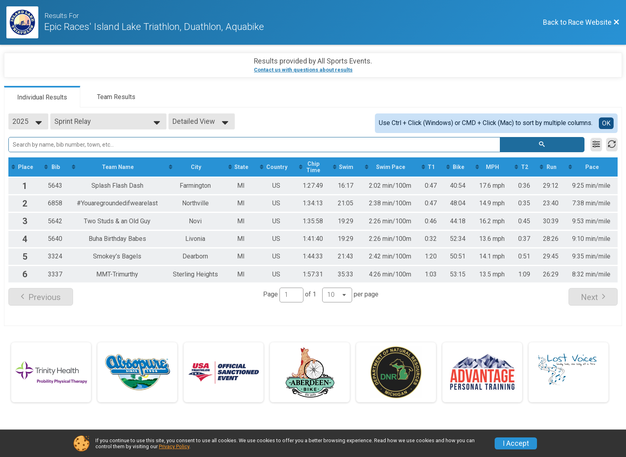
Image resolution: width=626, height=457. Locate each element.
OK (606, 123)
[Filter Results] (596, 144)
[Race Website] (25, 22)
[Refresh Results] (612, 144)
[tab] (42, 96)
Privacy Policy (174, 446)
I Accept (516, 443)
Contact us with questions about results (303, 70)
